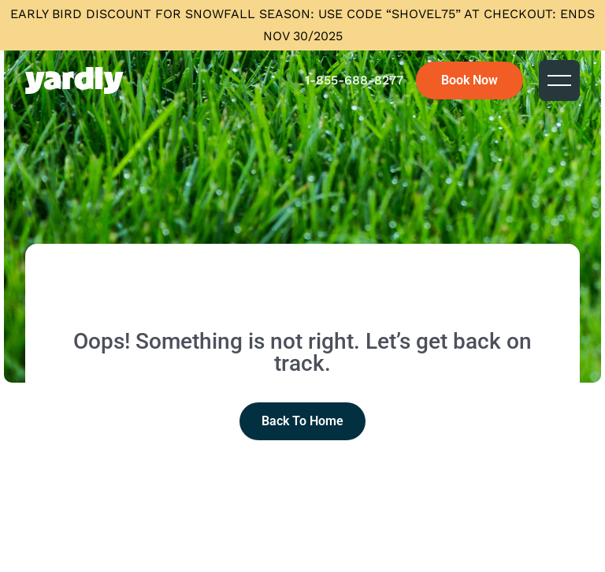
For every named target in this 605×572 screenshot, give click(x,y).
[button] (559, 80)
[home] (74, 80)
